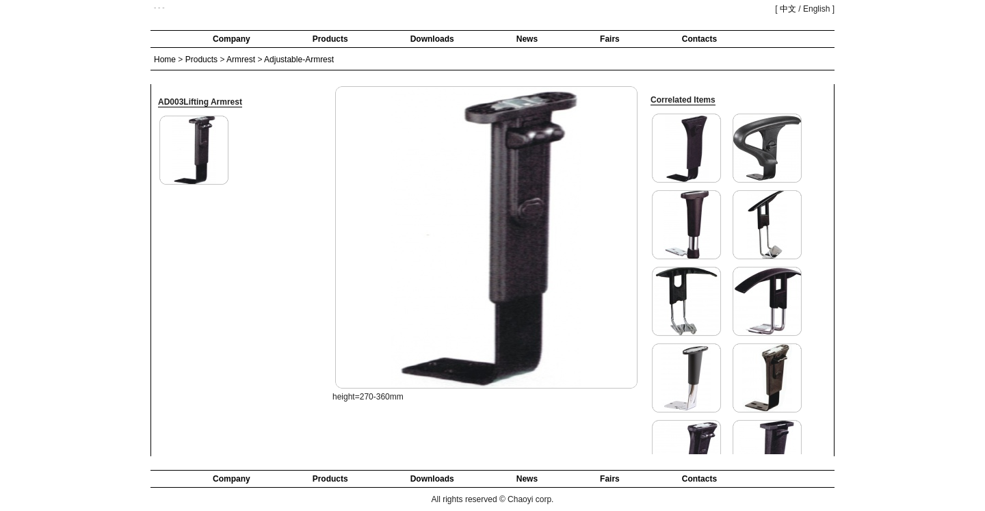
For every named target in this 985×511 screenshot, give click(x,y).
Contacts (699, 39)
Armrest (240, 59)
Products (330, 39)
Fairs (610, 39)
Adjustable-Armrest (299, 59)
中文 (788, 9)
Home (165, 59)
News (527, 39)
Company (231, 39)
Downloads (432, 39)
